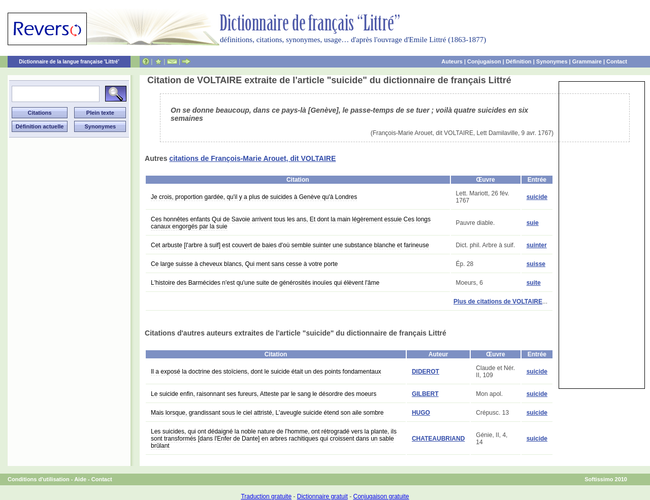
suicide (537, 197)
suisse (536, 264)
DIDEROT (425, 371)
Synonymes (552, 61)
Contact (616, 61)
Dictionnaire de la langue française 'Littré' (69, 61)
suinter (537, 245)
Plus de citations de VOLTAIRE (497, 301)
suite (534, 282)
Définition (519, 61)
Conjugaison (484, 61)
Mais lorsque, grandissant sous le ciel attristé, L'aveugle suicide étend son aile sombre (267, 412)
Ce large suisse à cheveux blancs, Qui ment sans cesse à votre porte (244, 264)
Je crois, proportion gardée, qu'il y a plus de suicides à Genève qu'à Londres (254, 197)
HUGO (421, 412)
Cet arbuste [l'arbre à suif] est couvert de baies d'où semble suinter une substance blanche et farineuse (290, 245)
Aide (80, 479)
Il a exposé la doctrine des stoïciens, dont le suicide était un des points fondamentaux (266, 371)
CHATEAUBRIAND (438, 438)
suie (533, 222)
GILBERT (425, 393)
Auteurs (452, 61)
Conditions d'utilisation (39, 479)
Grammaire (587, 61)
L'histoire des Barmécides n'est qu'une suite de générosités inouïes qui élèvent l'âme (265, 282)
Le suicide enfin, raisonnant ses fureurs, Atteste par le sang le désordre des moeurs (263, 393)
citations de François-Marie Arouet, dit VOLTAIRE (252, 158)
